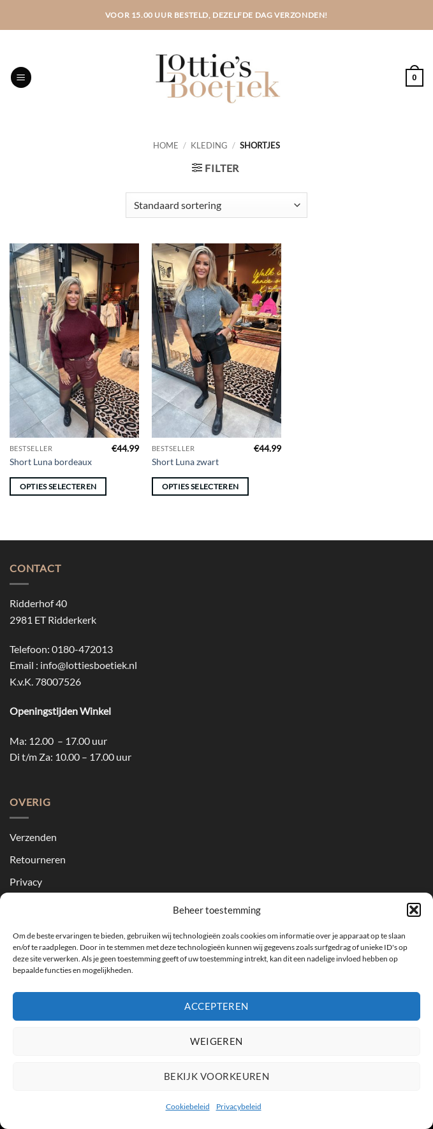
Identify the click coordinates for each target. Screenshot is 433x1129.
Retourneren (38, 859)
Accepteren (216, 1006)
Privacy (26, 881)
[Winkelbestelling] (216, 205)
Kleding (209, 145)
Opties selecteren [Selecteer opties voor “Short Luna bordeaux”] (58, 486)
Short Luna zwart (185, 461)
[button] (413, 909)
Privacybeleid (238, 1106)
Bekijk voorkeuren (217, 1076)
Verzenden (33, 837)
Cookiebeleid (188, 1106)
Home (166, 145)
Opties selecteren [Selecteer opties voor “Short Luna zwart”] (200, 486)
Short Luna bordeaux (51, 461)
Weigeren (216, 1041)
